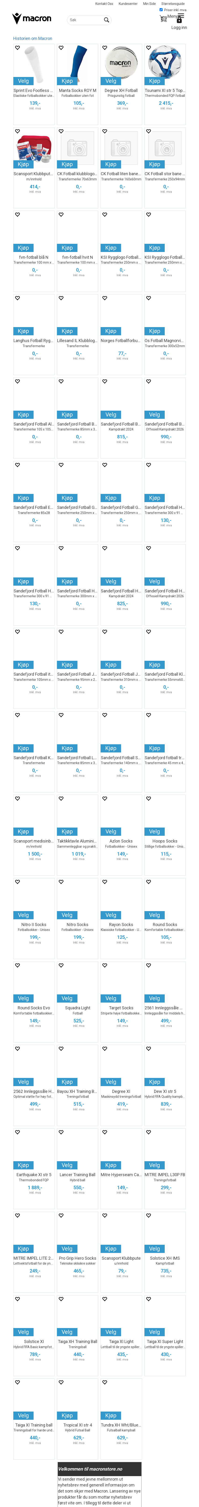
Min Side (149, 4)
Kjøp (67, 81)
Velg (23, 81)
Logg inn (179, 27)
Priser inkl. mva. (173, 10)
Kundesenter (128, 4)
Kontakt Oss (104, 4)
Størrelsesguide (173, 4)
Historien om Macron (32, 38)
